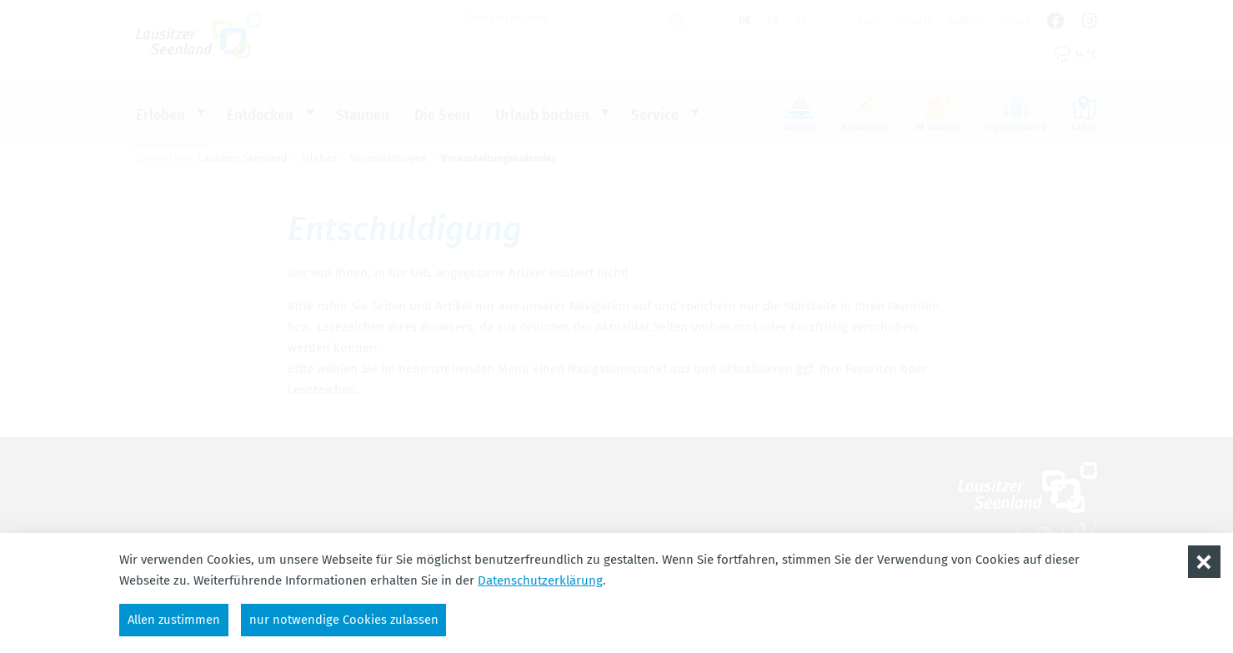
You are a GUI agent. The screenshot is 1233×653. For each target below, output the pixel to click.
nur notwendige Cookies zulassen (346, 618)
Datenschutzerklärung (540, 579)
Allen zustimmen (175, 618)
